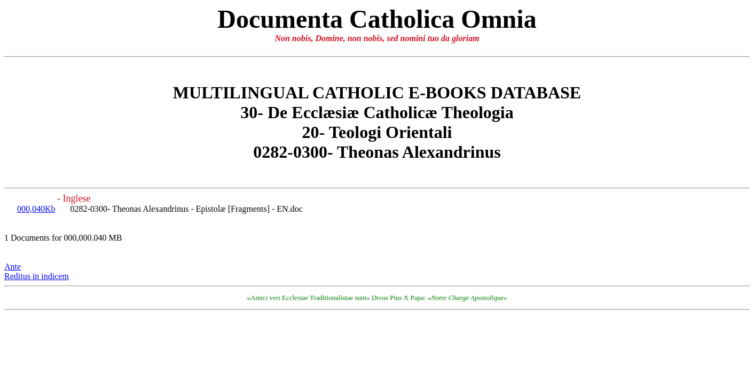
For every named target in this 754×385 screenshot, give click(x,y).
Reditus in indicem (36, 276)
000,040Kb (36, 208)
